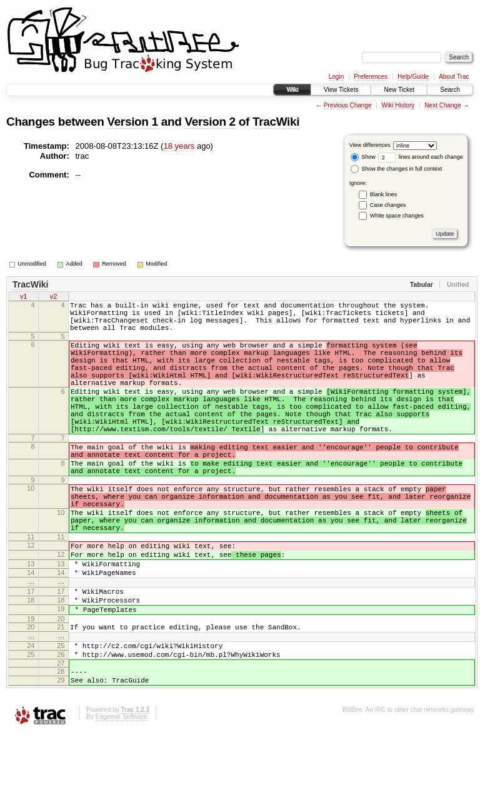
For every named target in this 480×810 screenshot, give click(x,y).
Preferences (371, 76)
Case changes (388, 205)
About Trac (454, 76)
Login (336, 76)
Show (363, 157)
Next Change (442, 105)
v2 (54, 297)
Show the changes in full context (396, 169)
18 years (178, 146)
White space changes (397, 215)
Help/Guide (413, 76)
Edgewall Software (121, 793)
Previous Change (348, 105)
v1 (24, 297)
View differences (370, 145)
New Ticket (399, 89)
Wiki (292, 89)
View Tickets (341, 89)
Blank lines (384, 194)
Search (450, 89)
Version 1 (132, 121)
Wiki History (398, 105)
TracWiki (275, 121)
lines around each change (420, 157)
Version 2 (209, 121)
